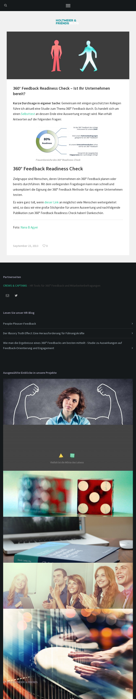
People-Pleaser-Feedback (19, 323)
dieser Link (51, 202)
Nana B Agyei (29, 227)
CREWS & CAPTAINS (15, 285)
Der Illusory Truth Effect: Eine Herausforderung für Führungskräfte (43, 333)
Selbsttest (28, 114)
